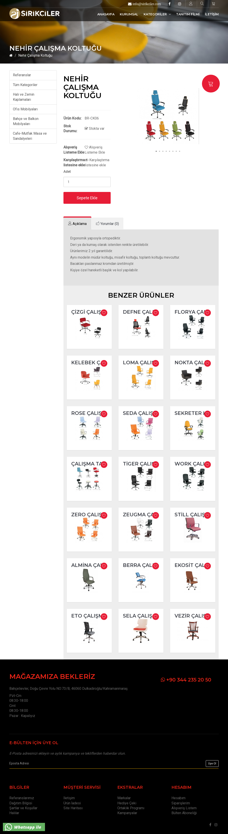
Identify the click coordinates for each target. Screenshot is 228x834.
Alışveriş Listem (184, 808)
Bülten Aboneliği (184, 813)
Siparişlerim (180, 803)
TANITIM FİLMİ (188, 14)
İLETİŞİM (212, 14)
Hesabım (178, 798)
